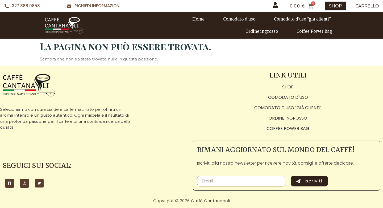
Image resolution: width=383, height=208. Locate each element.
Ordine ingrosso (261, 31)
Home (198, 19)
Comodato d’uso (239, 19)
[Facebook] (9, 183)
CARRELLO (367, 6)
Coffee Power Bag (314, 31)
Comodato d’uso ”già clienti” (302, 19)
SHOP (335, 6)
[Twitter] (39, 183)
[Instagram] (24, 183)
